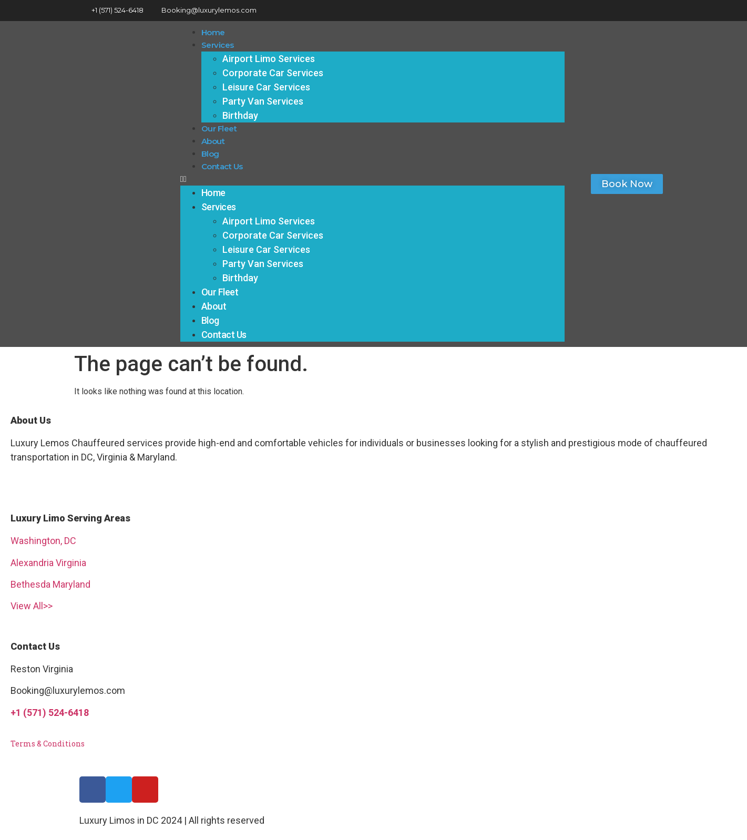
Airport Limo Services (268, 58)
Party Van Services (262, 101)
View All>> (32, 605)
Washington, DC (43, 540)
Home (213, 32)
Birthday (240, 115)
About (213, 141)
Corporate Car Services (272, 72)
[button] (372, 179)
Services (217, 45)
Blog (210, 154)
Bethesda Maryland (50, 584)
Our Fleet (219, 129)
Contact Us (222, 166)
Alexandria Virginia (48, 562)
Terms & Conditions (48, 744)
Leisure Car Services (266, 87)
